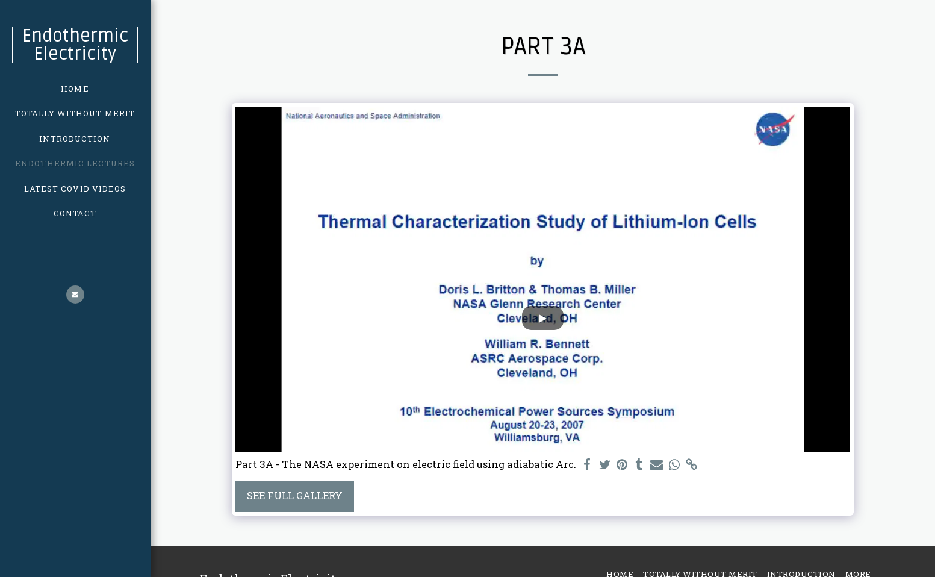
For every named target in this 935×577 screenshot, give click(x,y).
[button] (75, 294)
